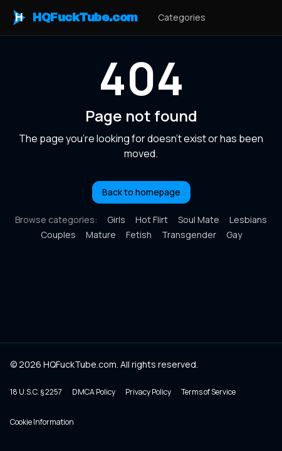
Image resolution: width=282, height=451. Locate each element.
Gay (234, 235)
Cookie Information (42, 422)
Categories (182, 17)
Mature (101, 235)
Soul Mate (198, 220)
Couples (58, 235)
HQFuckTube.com (74, 17)
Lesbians (248, 220)
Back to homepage (141, 192)
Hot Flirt (151, 220)
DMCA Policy (93, 391)
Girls (116, 220)
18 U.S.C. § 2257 (36, 391)
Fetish (139, 235)
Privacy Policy (148, 391)
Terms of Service (208, 391)
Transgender (189, 235)
